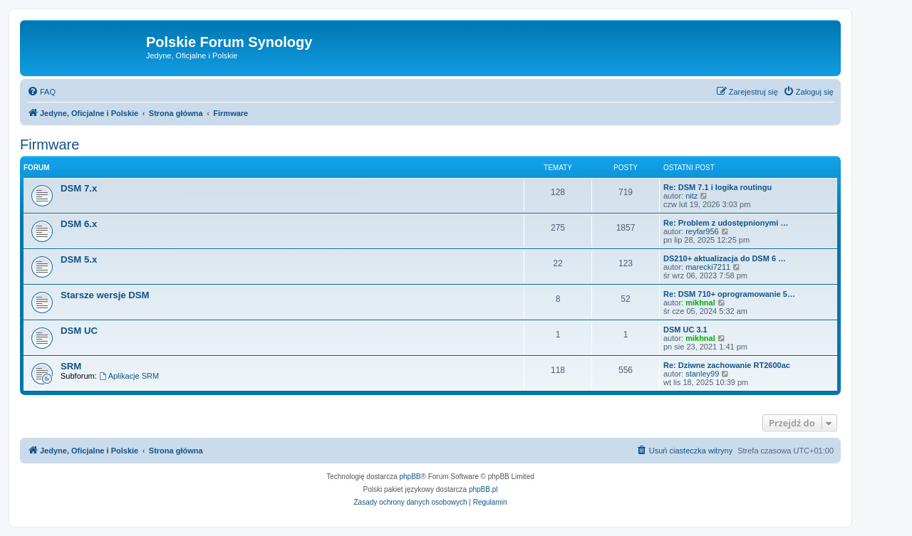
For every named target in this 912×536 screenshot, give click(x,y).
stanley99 (702, 373)
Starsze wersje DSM (105, 295)
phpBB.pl (483, 489)
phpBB (410, 476)
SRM (71, 366)
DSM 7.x (79, 188)
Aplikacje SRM (129, 376)
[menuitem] (41, 91)
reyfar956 (701, 231)
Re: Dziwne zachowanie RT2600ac (726, 365)
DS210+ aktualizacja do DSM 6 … (724, 258)
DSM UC (79, 330)
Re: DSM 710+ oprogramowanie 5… (729, 294)
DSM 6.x (79, 224)
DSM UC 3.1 (685, 329)
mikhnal (700, 302)
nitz (691, 195)
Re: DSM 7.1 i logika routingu (717, 187)
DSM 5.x (79, 259)
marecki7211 (707, 267)
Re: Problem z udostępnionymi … (725, 223)
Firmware (49, 144)
